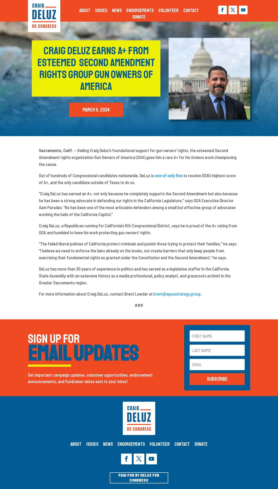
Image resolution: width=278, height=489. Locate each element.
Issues (101, 11)
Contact (191, 11)
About (84, 11)
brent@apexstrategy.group (177, 293)
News (117, 11)
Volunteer (168, 11)
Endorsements (140, 11)
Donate (139, 18)
